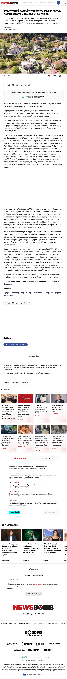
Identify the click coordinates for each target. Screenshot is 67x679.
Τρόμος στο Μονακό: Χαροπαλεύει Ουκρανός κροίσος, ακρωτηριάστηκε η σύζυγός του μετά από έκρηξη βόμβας (58, 441)
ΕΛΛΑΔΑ (36, 3)
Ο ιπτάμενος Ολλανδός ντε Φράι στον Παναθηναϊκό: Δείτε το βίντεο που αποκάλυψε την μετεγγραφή (33, 486)
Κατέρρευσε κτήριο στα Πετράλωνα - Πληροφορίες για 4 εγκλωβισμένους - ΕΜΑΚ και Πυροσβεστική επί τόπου (24, 411)
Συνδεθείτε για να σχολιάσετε (15, 344)
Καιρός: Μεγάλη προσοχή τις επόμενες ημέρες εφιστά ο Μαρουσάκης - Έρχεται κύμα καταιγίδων (8, 441)
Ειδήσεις (6, 282)
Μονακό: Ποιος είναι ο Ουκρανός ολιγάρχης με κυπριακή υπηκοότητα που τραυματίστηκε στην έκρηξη (10, 549)
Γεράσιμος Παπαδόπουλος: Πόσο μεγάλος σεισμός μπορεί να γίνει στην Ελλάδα (41, 409)
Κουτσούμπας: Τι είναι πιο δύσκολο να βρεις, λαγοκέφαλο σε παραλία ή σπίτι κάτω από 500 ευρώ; (33, 504)
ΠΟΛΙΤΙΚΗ (43, 3)
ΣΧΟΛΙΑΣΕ (52, 76)
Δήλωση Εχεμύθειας (24, 623)
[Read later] (64, 76)
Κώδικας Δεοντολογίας (39, 623)
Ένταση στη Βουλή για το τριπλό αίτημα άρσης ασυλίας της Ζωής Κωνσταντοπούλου (30, 495)
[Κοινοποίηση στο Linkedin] (21, 85)
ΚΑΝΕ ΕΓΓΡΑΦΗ (33, 594)
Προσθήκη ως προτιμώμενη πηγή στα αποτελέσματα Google (33, 97)
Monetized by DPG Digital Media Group (39, 657)
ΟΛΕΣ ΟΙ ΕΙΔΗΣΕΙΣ (27, 3)
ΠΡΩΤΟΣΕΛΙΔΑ (51, 3)
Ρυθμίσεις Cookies (53, 623)
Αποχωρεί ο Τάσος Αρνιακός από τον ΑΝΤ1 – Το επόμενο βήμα (57, 408)
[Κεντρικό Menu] (64, 2)
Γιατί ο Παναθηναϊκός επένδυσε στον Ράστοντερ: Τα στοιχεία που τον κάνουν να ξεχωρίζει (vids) (31, 548)
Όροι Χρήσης (13, 623)
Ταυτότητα (4, 623)
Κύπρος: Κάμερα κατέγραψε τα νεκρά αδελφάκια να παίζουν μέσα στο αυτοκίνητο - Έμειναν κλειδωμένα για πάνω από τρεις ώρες (42, 442)
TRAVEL (3, 75)
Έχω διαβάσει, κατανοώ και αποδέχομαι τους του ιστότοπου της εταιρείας (33, 584)
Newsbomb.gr (8, 284)
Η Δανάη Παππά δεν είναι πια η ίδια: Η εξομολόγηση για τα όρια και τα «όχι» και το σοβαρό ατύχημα (52, 548)
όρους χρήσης (38, 584)
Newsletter (17, 373)
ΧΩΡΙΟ (7, 382)
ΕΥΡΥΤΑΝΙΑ (25, 382)
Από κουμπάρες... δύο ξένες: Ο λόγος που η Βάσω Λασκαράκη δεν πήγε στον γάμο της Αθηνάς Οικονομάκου (25, 440)
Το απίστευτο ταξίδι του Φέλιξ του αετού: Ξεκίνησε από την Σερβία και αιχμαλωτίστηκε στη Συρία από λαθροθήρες (32, 477)
